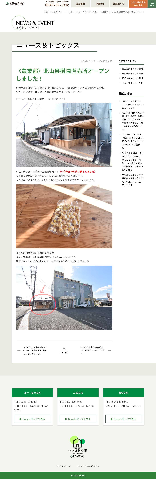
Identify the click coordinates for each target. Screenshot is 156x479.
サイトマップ (63, 466)
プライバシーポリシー (88, 466)
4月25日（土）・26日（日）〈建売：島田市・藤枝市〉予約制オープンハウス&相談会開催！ (133, 141)
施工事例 (80, 3)
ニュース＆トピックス (86, 12)
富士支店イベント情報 (132, 68)
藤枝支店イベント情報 (132, 78)
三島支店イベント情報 (132, 73)
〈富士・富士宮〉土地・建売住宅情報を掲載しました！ (132, 104)
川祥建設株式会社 (21, 4)
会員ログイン (119, 3)
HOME (48, 12)
